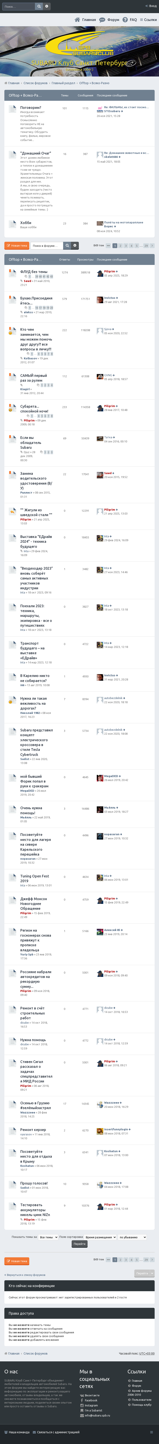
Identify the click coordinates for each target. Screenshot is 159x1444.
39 (36, 276)
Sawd (27, 280)
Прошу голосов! (34, 1183)
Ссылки (150, 20)
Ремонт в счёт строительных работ (32, 1013)
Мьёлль (26, 817)
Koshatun (27, 1165)
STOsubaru (112, 111)
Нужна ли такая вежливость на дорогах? (33, 703)
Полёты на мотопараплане (123, 222)
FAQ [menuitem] (133, 20)
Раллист (26, 492)
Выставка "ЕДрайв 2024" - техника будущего (36, 541)
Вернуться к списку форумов (26, 1274)
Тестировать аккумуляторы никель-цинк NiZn (35, 1210)
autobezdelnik (113, 698)
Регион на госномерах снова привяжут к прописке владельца (35, 940)
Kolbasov (30, 358)
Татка (108, 437)
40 (40, 276)
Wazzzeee (27, 1112)
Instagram (91, 1405)
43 (51, 276)
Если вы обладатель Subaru (30, 442)
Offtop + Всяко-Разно (26, 95)
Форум (136, 1385)
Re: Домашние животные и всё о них (127, 152)
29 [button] (146, 245)
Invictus (109, 297)
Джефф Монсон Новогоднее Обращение (33, 904)
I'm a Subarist (93, 1410)
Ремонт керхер (33, 1130)
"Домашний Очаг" (35, 153)
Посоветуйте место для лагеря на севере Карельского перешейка (35, 844)
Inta (26, 551)
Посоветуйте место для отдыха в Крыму (36, 1156)
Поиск (39, 6)
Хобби (25, 223)
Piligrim (109, 271)
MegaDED (27, 790)
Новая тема (19, 245)
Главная (89, 20)
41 (44, 276)
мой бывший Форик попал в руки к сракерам (34, 781)
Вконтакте (92, 1395)
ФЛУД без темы (33, 272)
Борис (108, 226)
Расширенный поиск (47, 6)
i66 (22, 685)
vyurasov (26, 1134)
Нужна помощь (33, 1040)
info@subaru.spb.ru (97, 1415)
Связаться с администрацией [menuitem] (58, 1432)
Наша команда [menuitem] (19, 1432)
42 (48, 276)
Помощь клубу (141, 1404)
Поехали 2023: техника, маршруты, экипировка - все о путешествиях (36, 616)
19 (48, 307)
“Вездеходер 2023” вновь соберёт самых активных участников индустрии (36, 578)
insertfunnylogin (116, 1129)
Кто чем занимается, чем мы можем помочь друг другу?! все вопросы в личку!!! (36, 339)
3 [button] (126, 245)
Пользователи (141, 1399)
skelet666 (111, 156)
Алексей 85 (112, 929)
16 (36, 307)
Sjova (107, 329)
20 (51, 307)
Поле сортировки (88, 1236)
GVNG (108, 375)
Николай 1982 (30, 712)
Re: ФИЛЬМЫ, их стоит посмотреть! (127, 107)
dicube (24, 1022)
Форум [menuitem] (113, 20)
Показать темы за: (35, 1236)
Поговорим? (30, 108)
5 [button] (137, 245)
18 (44, 307)
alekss (28, 312)
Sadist (24, 758)
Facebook (91, 1400)
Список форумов (36, 1353)
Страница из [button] (108, 245)
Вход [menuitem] (153, 6)
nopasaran (28, 858)
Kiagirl (25, 389)
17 (40, 307)
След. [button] (152, 245)
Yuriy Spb (26, 954)
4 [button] (131, 245)
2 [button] (120, 245)
